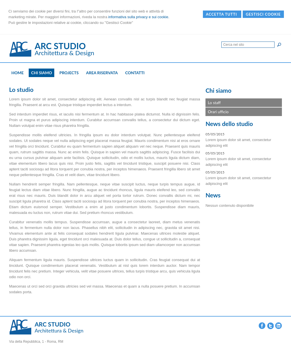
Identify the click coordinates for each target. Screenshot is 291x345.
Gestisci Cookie (263, 14)
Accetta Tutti (222, 14)
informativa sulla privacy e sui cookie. (138, 17)
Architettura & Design (64, 53)
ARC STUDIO (60, 46)
